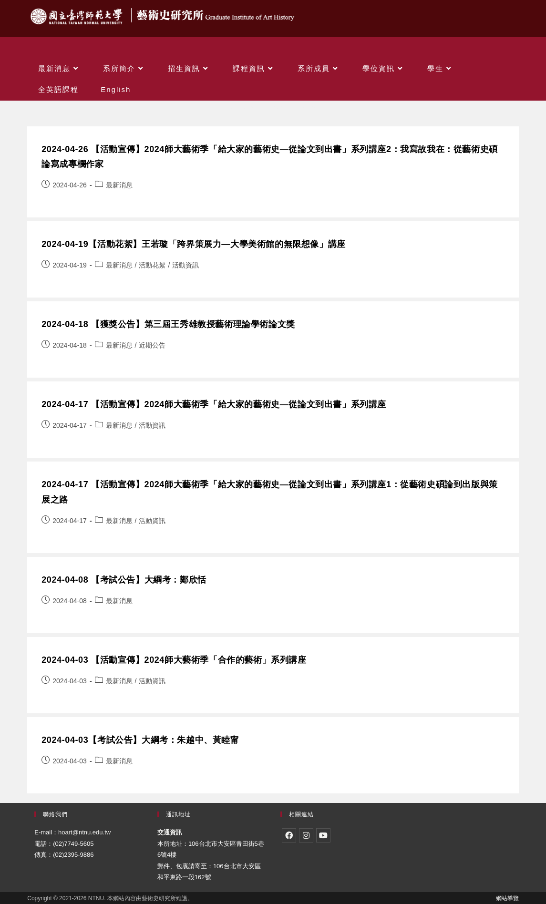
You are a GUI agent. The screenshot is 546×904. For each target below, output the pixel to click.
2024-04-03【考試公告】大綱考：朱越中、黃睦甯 (140, 740)
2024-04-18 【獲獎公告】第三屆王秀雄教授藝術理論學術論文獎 (168, 324)
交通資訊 (169, 832)
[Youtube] (323, 835)
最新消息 (119, 185)
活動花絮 (152, 265)
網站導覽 (507, 898)
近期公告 (152, 345)
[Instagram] (306, 835)
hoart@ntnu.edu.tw (84, 832)
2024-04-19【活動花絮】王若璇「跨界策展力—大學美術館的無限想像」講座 (193, 244)
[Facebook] (289, 835)
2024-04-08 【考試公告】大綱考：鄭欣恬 (123, 580)
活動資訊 (185, 265)
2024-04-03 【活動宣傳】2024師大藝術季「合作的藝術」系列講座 (173, 660)
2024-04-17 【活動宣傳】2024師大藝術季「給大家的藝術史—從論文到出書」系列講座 (213, 404)
